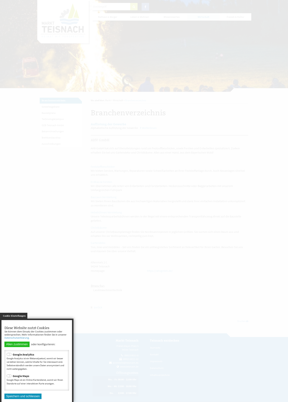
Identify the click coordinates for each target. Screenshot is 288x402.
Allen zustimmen (17, 344)
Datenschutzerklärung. (16, 337)
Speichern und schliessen (23, 396)
